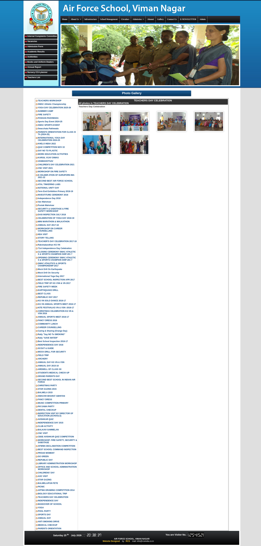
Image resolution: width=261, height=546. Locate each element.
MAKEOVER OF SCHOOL (50, 504)
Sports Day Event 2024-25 (50, 121)
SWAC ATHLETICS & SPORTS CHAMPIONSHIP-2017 (52, 264)
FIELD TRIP (43, 355)
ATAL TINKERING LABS (49, 184)
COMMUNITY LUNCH (48, 324)
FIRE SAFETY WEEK (47, 287)
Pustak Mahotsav (46, 205)
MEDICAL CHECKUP (47, 525)
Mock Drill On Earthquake (50, 269)
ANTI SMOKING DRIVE (48, 521)
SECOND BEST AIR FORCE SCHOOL (55, 181)
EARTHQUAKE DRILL (48, 290)
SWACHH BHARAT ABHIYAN (51, 396)
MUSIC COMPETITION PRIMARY (53, 403)
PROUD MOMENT (46, 453)
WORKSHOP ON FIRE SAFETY (52, 171)
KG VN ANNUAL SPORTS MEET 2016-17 (57, 304)
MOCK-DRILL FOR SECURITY (52, 352)
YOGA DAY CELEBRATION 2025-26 (54, 107)
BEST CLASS (44, 294)
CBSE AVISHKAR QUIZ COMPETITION (56, 437)
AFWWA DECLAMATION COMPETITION (56, 446)
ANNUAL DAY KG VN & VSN (51, 362)
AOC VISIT (43, 476)
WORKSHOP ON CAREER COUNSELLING (50, 229)
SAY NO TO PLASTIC (48, 150)
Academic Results (36, 51)
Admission (138, 19)
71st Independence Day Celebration (55, 248)
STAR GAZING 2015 (47, 389)
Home (64, 19)
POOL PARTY (44, 511)
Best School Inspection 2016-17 (53, 341)
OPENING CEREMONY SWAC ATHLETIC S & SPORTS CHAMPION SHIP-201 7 (57, 258)
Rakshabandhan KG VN (49, 245)
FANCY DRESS (45, 399)
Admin (202, 19)
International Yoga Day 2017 (51, 276)
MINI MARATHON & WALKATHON (54, 221)
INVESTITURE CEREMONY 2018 (53, 195)
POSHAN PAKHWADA (48, 118)
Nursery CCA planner (37, 72)
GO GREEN (43, 456)
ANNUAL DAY (44, 518)
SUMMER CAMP (45, 111)
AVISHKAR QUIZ (46, 419)
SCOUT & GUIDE (46, 348)
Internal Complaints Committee (42, 36)
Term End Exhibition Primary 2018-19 (55, 191)
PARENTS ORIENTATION (49, 528)
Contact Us (172, 19)
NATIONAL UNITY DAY (48, 188)
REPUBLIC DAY (45, 460)
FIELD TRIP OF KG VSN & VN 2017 (54, 283)
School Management (109, 19)
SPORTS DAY (44, 514)
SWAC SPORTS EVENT (49, 125)
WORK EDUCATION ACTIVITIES (53, 154)
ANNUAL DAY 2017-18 (48, 225)
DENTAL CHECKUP (47, 410)
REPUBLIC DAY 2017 (48, 297)
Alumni (150, 19)
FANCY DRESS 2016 (47, 320)
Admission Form (35, 46)
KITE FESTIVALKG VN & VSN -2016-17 (56, 307)
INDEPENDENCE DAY (48, 500)
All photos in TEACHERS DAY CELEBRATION (104, 103)
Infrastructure (91, 19)
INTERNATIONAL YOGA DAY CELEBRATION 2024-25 (51, 139)
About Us (76, 19)
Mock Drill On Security (48, 273)
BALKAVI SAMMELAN (48, 430)
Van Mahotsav (44, 202)
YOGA (41, 507)
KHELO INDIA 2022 (47, 144)
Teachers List (33, 77)
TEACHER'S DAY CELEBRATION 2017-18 (57, 241)
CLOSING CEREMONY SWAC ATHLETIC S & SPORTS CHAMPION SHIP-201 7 (57, 253)
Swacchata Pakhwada (48, 128)
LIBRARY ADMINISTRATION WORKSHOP (57, 463)
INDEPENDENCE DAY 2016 (50, 345)
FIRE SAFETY (44, 114)
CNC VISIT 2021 (45, 168)
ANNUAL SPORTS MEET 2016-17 (53, 317)
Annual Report (34, 67)
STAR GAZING (45, 480)
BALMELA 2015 (45, 392)
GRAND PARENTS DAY (49, 376)
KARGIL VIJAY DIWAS (48, 157)
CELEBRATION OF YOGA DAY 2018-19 (56, 218)
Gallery (160, 19)
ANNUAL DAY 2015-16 (48, 366)
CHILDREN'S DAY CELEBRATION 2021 (56, 164)
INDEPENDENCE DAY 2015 (50, 423)
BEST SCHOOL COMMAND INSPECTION (57, 449)
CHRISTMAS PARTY (47, 385)
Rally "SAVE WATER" (48, 338)
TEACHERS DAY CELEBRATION (53, 497)
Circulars (125, 19)
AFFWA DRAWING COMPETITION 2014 (56, 490)
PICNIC (41, 487)
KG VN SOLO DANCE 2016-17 (52, 300)
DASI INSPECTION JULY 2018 (52, 214)
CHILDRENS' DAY (46, 473)
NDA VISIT (43, 234)
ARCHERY (43, 359)
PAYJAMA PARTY (46, 406)
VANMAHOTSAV (45, 161)
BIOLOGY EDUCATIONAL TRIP (52, 494)
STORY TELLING (46, 238)
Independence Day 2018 (49, 198)
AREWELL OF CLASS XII (49, 369)
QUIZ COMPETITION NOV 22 (51, 147)
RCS (128, 541)
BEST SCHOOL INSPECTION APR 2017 (56, 280)
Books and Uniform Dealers (40, 62)
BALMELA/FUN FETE (48, 483)
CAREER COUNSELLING (49, 327)
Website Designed (111, 541)
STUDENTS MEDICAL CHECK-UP (53, 373)
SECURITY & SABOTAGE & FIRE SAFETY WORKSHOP (53, 210)
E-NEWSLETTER (188, 19)
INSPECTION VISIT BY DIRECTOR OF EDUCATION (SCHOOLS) (55, 414)
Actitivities (32, 57)
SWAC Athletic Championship (52, 104)
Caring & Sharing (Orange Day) (52, 331)
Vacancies (32, 41)
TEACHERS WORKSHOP (49, 100)
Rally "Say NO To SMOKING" (51, 334)
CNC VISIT (43, 433)
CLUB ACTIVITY (45, 426)
